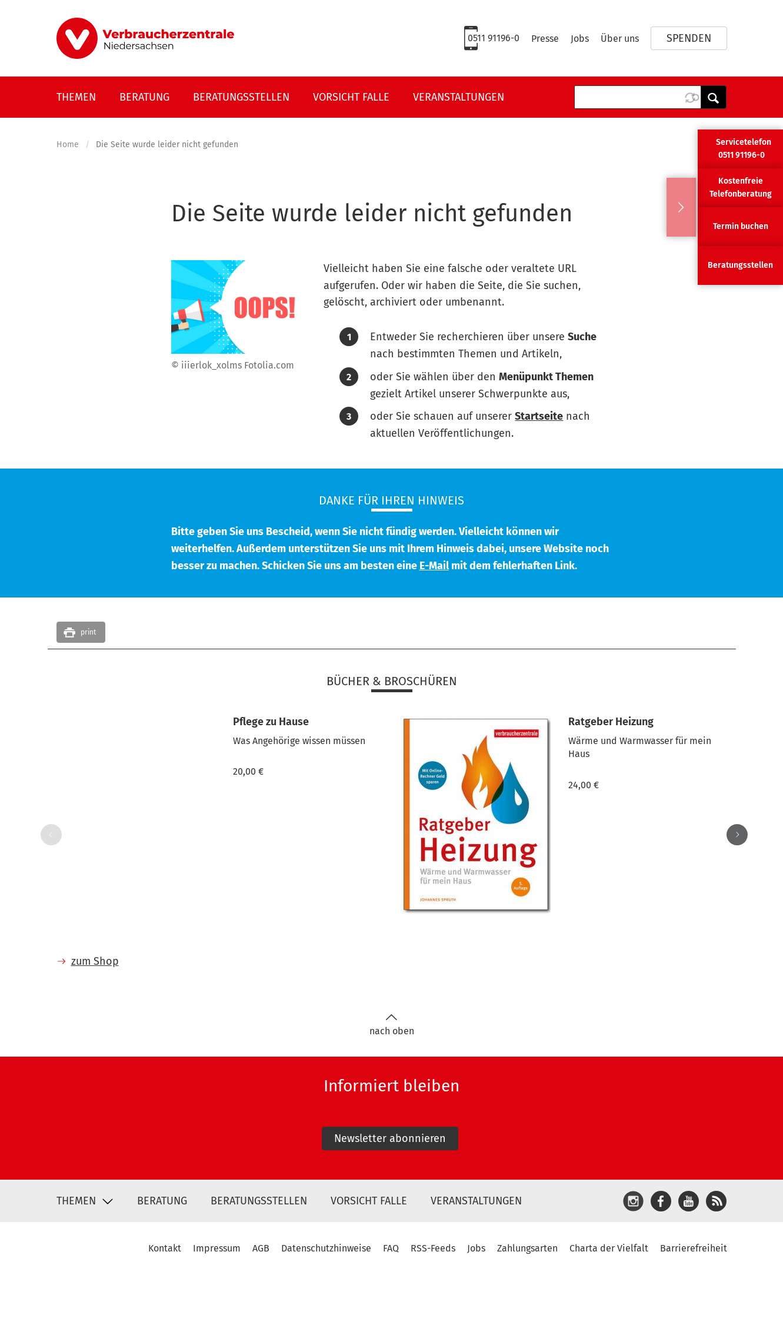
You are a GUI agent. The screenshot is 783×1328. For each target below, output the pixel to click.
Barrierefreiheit (693, 1248)
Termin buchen (740, 226)
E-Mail (434, 565)
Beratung (144, 97)
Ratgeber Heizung (611, 721)
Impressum (217, 1248)
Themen (76, 97)
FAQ (391, 1248)
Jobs (580, 38)
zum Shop (95, 961)
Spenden (689, 38)
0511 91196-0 (493, 38)
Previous (49, 835)
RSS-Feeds (433, 1248)
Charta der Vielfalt (608, 1248)
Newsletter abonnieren (390, 1138)
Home (67, 145)
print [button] (88, 632)
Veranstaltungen (458, 97)
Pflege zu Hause (271, 721)
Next (735, 835)
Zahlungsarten (527, 1248)
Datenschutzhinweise (326, 1248)
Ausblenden (681, 207)
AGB (260, 1248)
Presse (545, 38)
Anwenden (714, 97)
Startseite (539, 416)
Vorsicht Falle (351, 97)
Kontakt (164, 1248)
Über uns (620, 38)
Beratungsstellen (241, 97)
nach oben (391, 1025)
